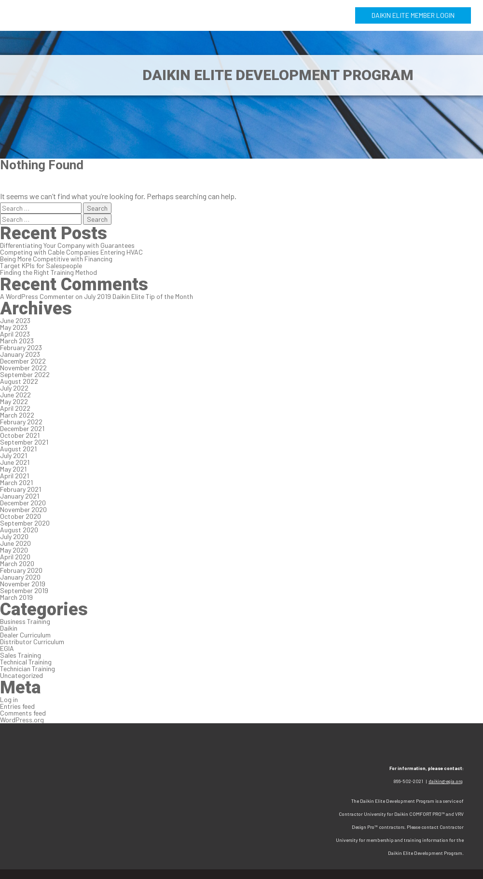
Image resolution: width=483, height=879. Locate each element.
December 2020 (23, 503)
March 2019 (16, 597)
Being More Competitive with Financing (56, 259)
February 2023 (21, 347)
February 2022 (21, 422)
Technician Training (27, 668)
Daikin (8, 628)
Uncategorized (21, 675)
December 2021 (22, 428)
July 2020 (14, 536)
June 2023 (15, 320)
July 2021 (13, 455)
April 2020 (15, 557)
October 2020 (20, 516)
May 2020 (14, 550)
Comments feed (23, 713)
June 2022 (15, 395)
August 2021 (18, 449)
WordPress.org (22, 720)
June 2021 (14, 462)
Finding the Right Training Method (48, 272)
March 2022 (17, 415)
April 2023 (15, 334)
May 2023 (14, 327)
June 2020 (15, 543)
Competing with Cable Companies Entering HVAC (71, 252)
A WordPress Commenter (37, 296)
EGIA (7, 648)
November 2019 (22, 584)
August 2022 (19, 381)
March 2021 (16, 482)
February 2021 (20, 489)
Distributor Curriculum (32, 641)
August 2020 (19, 530)
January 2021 (19, 496)
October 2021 (20, 435)
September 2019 (24, 590)
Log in (9, 699)
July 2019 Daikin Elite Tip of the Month (138, 296)
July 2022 (14, 388)
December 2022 (23, 361)
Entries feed (17, 706)
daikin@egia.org (445, 781)
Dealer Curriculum (25, 635)
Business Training (25, 621)
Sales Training (20, 655)
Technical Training (26, 662)
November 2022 (23, 368)
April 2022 (15, 408)
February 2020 (21, 570)
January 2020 (20, 577)
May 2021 (13, 469)
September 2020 (25, 523)
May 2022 (14, 401)
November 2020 (23, 509)
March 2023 (17, 341)
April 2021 (14, 476)
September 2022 (25, 374)
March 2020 (17, 563)
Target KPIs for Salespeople (41, 265)
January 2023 (20, 354)
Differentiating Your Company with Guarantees (67, 245)
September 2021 (24, 442)
